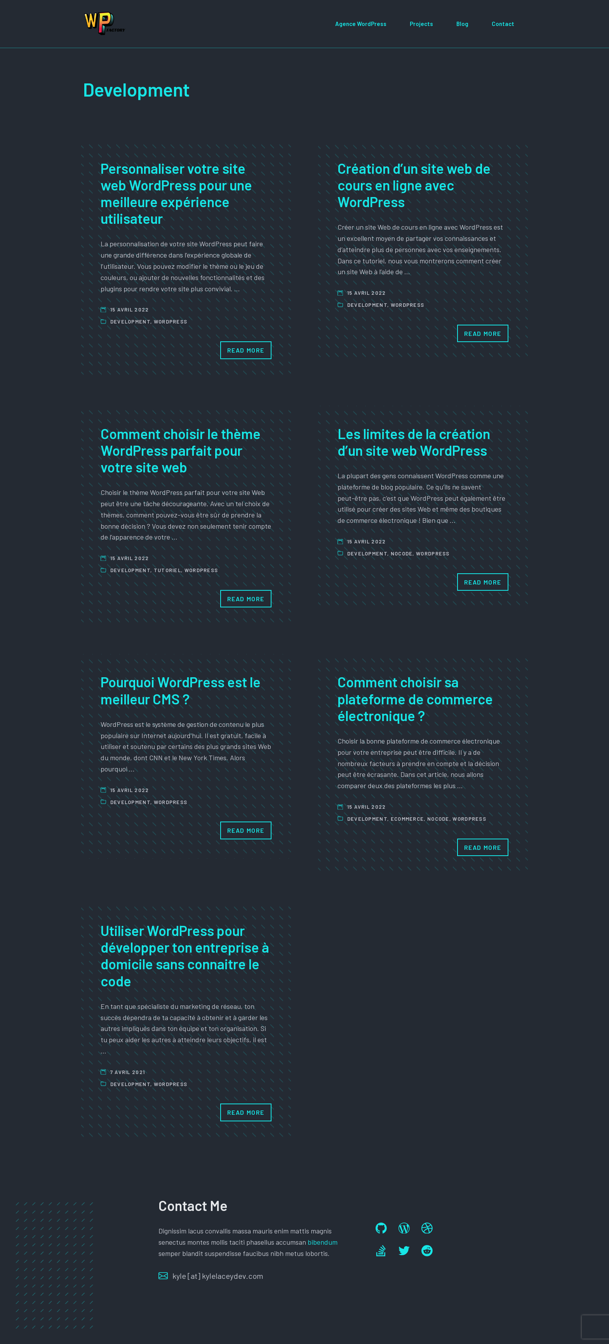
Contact (503, 23)
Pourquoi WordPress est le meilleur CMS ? (181, 690)
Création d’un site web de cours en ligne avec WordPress (414, 185)
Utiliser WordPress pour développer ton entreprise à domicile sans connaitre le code (185, 955)
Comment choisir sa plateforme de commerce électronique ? (415, 698)
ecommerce (407, 819)
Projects (421, 23)
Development (130, 321)
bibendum (323, 1242)
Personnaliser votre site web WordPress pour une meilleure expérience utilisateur (176, 193)
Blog (462, 23)
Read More (245, 350)
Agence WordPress (360, 23)
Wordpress (171, 321)
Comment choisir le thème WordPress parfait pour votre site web (181, 450)
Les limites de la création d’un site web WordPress (414, 441)
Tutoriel (167, 570)
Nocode (402, 553)
